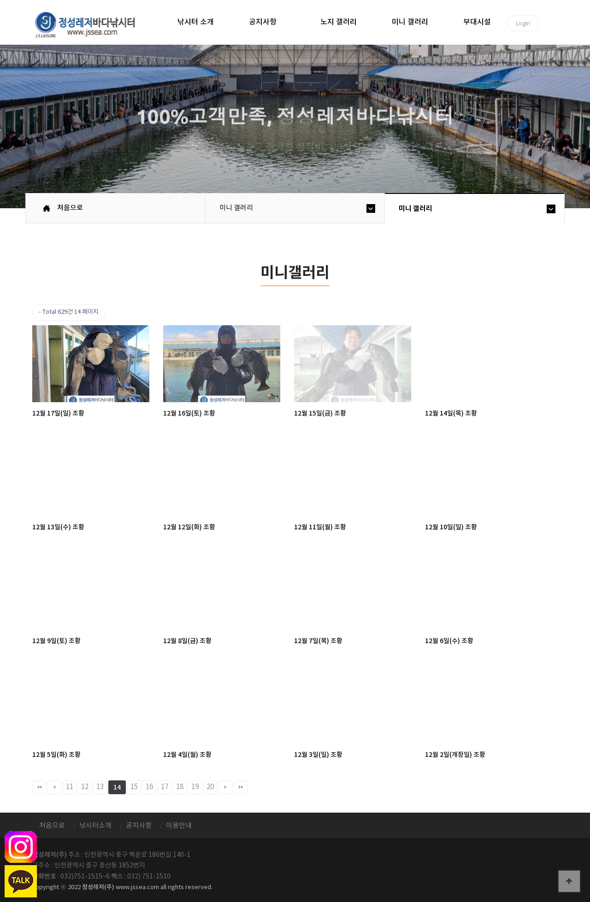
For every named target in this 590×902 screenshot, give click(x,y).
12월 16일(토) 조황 (189, 413)
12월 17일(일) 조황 (58, 413)
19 (195, 787)
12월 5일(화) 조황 (56, 755)
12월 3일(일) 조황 (318, 755)
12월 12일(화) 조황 (189, 527)
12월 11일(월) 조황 (320, 527)
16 (149, 787)
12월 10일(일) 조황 (451, 527)
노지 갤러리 (338, 22)
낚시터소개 (95, 826)
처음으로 (70, 208)
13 (100, 787)
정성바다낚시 (91, 24)
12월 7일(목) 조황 (318, 641)
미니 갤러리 (410, 22)
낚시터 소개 (195, 22)
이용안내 (179, 826)
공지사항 (263, 22)
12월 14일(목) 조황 (451, 413)
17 (164, 787)
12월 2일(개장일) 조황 (455, 755)
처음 (39, 787)
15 (134, 787)
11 (69, 787)
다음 (225, 787)
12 (84, 787)
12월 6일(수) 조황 (449, 641)
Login (523, 23)
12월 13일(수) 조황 (58, 527)
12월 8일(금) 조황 (187, 641)
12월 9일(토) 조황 (56, 641)
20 (210, 787)
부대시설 (477, 22)
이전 (54, 787)
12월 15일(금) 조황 (320, 413)
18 (179, 787)
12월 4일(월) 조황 (187, 755)
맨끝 (241, 787)
